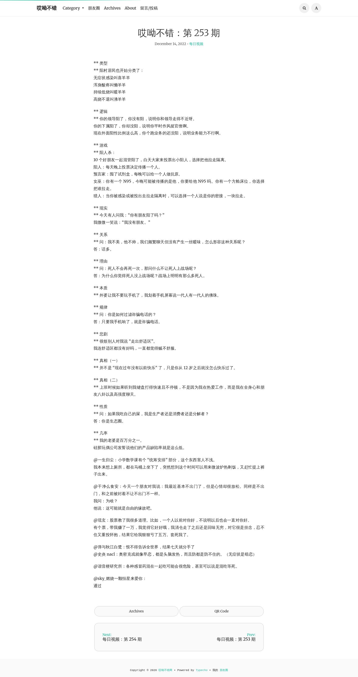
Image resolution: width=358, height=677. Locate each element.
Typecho (202, 670)
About (130, 8)
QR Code (221, 615)
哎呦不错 (47, 8)
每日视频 (196, 47)
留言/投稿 (149, 8)
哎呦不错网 (165, 670)
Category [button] (72, 8)
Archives (112, 8)
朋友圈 (94, 8)
